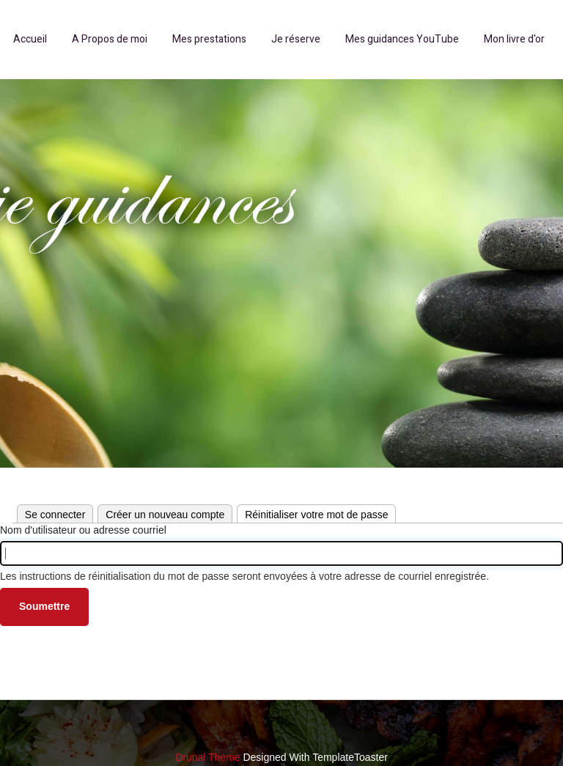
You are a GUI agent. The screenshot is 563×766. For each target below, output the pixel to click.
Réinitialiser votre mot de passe (320, 512)
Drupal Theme (207, 757)
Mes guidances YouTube (402, 39)
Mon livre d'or (514, 39)
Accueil (30, 39)
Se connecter (55, 514)
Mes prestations (209, 39)
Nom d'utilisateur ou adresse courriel (83, 530)
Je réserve (295, 39)
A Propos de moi (109, 39)
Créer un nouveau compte (165, 514)
